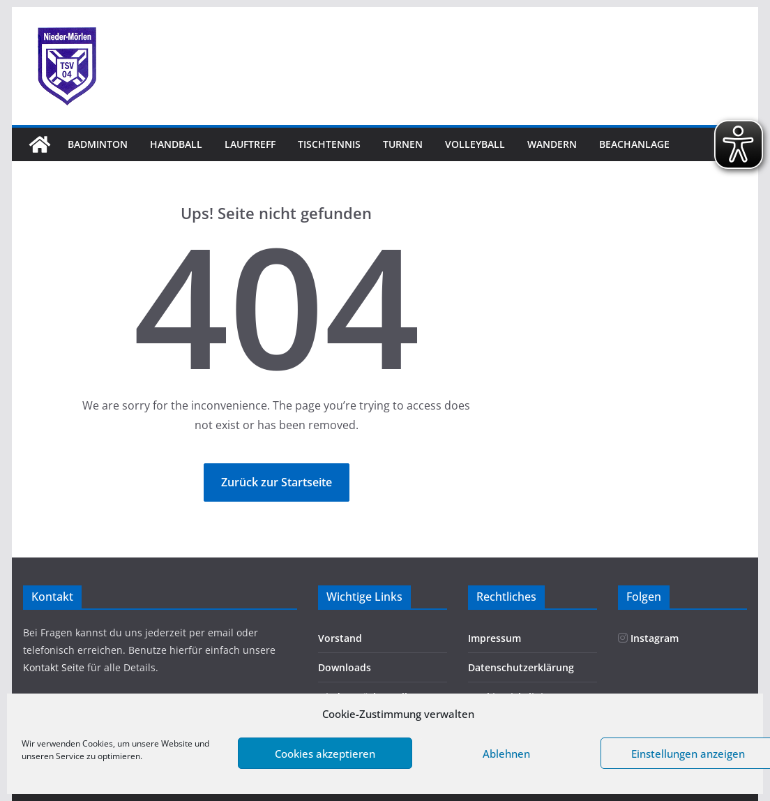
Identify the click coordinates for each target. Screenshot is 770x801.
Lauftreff (250, 144)
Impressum (494, 638)
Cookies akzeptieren (325, 754)
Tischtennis (329, 144)
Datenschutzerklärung (521, 667)
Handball (176, 144)
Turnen (403, 144)
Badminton (98, 144)
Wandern (552, 144)
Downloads (344, 667)
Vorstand (340, 638)
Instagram (648, 638)
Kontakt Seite (55, 667)
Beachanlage (634, 144)
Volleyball (475, 144)
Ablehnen (506, 754)
